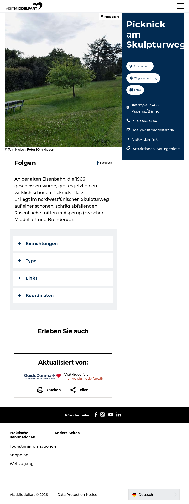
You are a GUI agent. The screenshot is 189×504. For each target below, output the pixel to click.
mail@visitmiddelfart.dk (153, 130)
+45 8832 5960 (145, 121)
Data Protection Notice (77, 494)
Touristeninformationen (33, 446)
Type (27, 261)
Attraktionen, (145, 149)
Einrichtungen (38, 243)
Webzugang (22, 463)
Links (28, 278)
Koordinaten (36, 295)
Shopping (19, 455)
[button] (116, 6)
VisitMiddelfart (145, 139)
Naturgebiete (168, 149)
